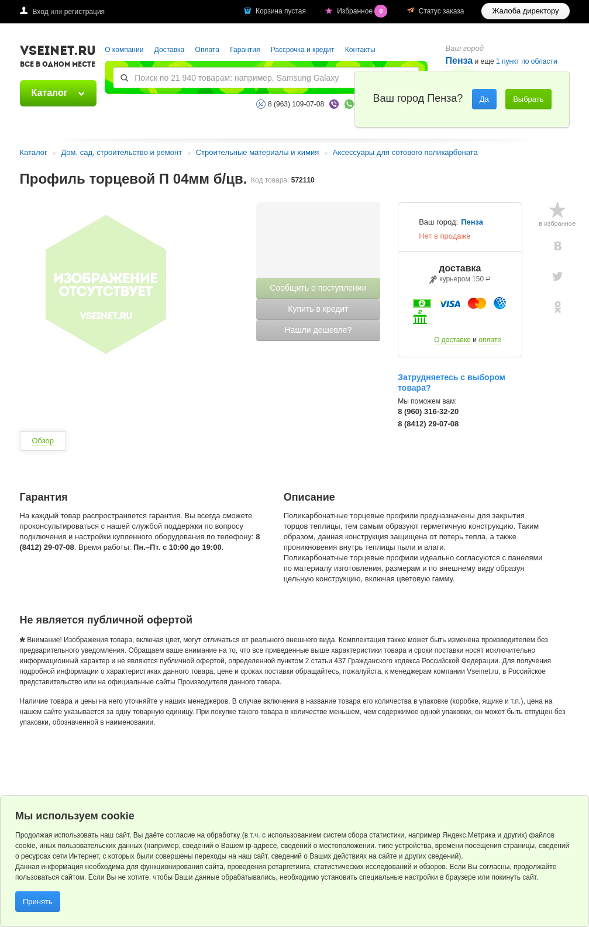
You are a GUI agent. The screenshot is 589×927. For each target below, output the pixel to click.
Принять (38, 901)
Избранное (363, 11)
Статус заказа (441, 11)
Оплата (207, 50)
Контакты (360, 50)
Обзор (43, 440)
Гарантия (245, 50)
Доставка (169, 50)
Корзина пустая (282, 11)
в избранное (557, 223)
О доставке (452, 340)
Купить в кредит (318, 308)
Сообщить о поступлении (318, 287)
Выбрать (528, 99)
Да (484, 99)
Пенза (472, 222)
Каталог (50, 93)
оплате (489, 340)
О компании (124, 50)
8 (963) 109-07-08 (296, 104)
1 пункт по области (526, 62)
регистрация (84, 12)
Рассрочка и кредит (303, 50)
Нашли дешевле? (318, 330)
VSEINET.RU (58, 57)
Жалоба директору (525, 10)
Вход (41, 12)
